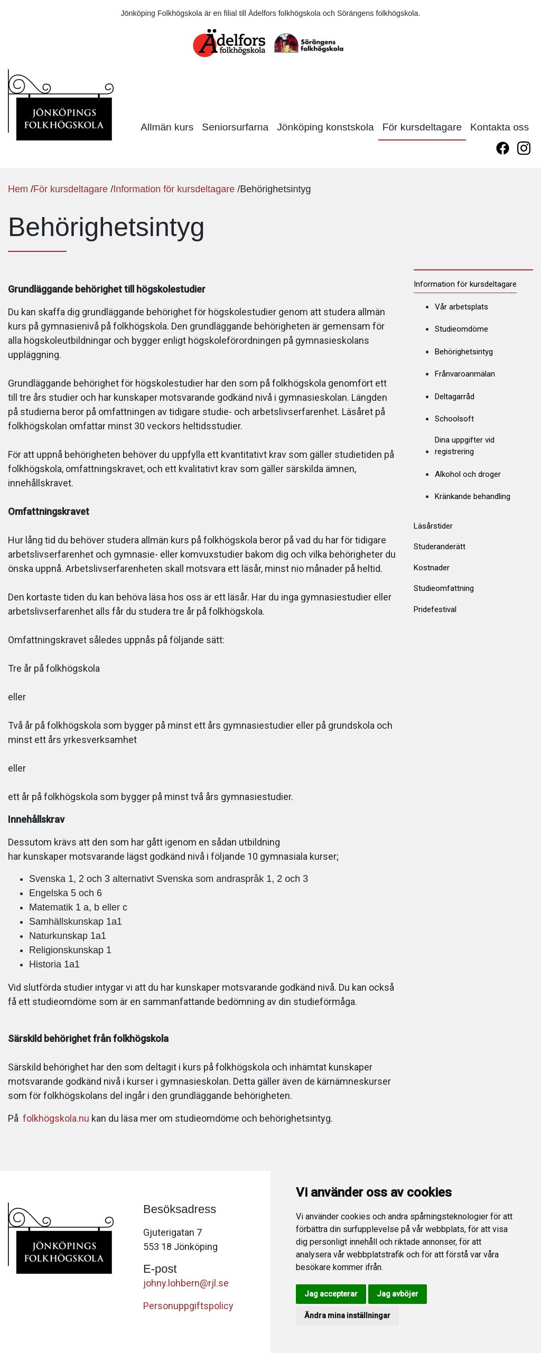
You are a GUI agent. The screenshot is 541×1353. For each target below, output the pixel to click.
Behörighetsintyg (464, 351)
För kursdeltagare (422, 127)
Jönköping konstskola (325, 127)
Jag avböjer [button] (397, 1294)
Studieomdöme (461, 329)
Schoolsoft (454, 419)
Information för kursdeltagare (174, 189)
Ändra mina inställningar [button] (347, 1315)
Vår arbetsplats (461, 307)
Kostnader (432, 567)
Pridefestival (435, 609)
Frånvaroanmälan (465, 374)
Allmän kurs (167, 127)
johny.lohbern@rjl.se (186, 1283)
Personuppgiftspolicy (188, 1305)
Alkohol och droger (468, 474)
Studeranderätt (439, 546)
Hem (18, 189)
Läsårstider (433, 526)
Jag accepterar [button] (331, 1294)
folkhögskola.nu (56, 1118)
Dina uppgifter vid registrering (465, 446)
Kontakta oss (499, 127)
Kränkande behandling (472, 496)
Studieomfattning (444, 588)
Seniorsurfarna (235, 127)
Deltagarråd (454, 396)
